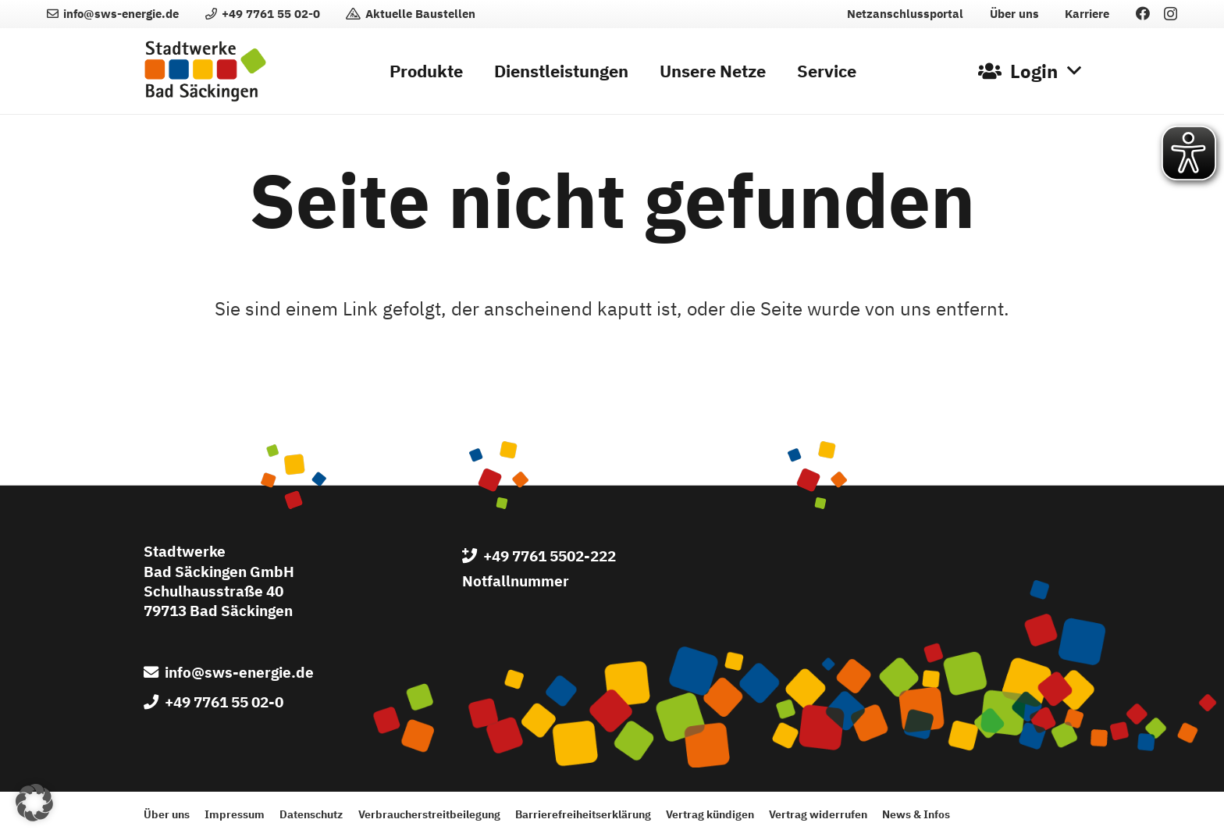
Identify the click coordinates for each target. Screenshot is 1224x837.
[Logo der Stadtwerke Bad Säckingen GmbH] (206, 71)
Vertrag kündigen (710, 814)
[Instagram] (1170, 14)
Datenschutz (311, 814)
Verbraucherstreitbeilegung (429, 814)
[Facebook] (1143, 13)
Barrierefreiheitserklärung (583, 814)
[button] (1029, 71)
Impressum (235, 814)
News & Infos (916, 814)
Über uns (167, 814)
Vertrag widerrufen (818, 814)
